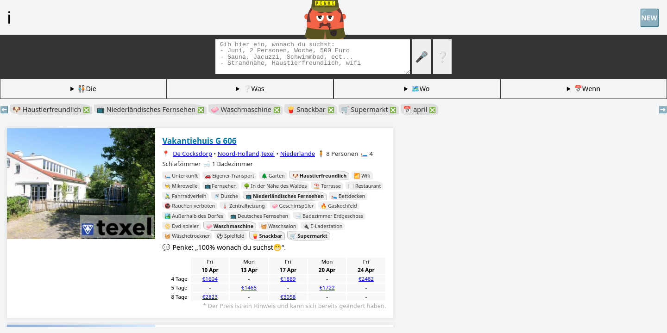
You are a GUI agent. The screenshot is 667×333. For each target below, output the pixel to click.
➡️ (663, 109)
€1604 (210, 278)
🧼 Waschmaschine (245, 109)
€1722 (327, 287)
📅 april (419, 109)
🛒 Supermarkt (369, 109)
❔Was (253, 88)
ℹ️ (9, 17)
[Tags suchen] (312, 56)
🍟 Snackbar (310, 109)
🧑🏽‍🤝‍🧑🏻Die (86, 88)
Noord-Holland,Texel (246, 153)
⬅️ (4, 109)
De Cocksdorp (192, 153)
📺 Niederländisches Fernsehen (150, 109)
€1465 (249, 287)
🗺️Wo (420, 88)
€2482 (366, 278)
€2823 (210, 296)
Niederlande (297, 153)
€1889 (288, 278)
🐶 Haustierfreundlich (51, 109)
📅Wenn (587, 88)
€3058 (288, 296)
